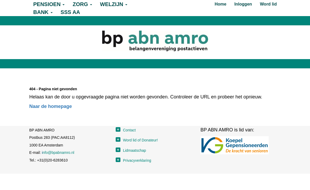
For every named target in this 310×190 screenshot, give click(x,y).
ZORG (82, 4)
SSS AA (70, 12)
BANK (43, 12)
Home (220, 4)
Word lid (268, 4)
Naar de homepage (50, 106)
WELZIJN (113, 4)
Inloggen (243, 4)
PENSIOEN (49, 4)
